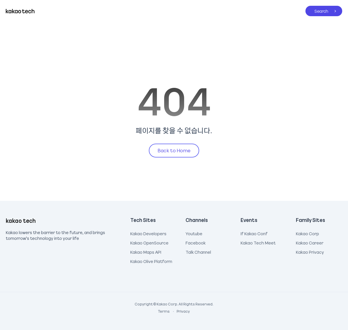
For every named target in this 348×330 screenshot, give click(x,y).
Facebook (196, 242)
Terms (164, 311)
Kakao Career (309, 242)
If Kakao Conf (254, 232)
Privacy (180, 311)
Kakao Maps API (145, 251)
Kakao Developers (148, 232)
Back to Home (174, 150)
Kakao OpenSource (149, 242)
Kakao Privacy (310, 251)
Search (316, 10)
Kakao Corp (307, 232)
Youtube (194, 232)
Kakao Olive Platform (151, 260)
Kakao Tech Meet (258, 242)
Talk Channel (198, 251)
